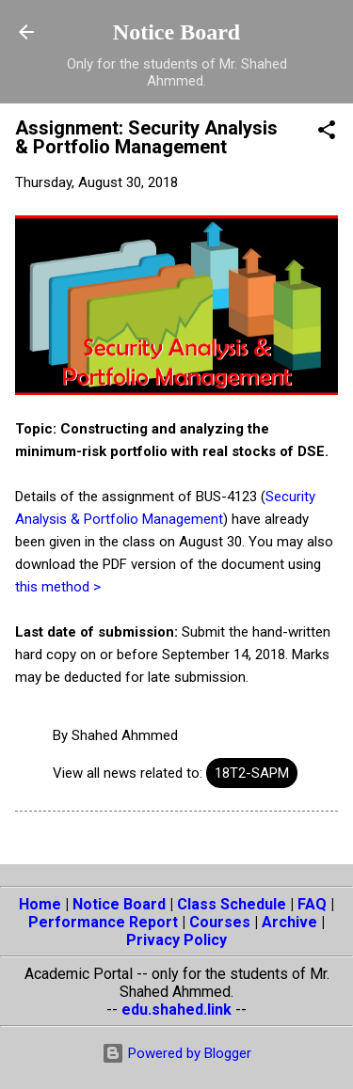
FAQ (312, 904)
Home (40, 904)
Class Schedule (231, 904)
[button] (326, 133)
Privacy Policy (176, 940)
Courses (219, 922)
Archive (289, 922)
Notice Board (176, 32)
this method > (58, 586)
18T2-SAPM (252, 773)
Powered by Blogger (176, 1053)
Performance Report (103, 922)
